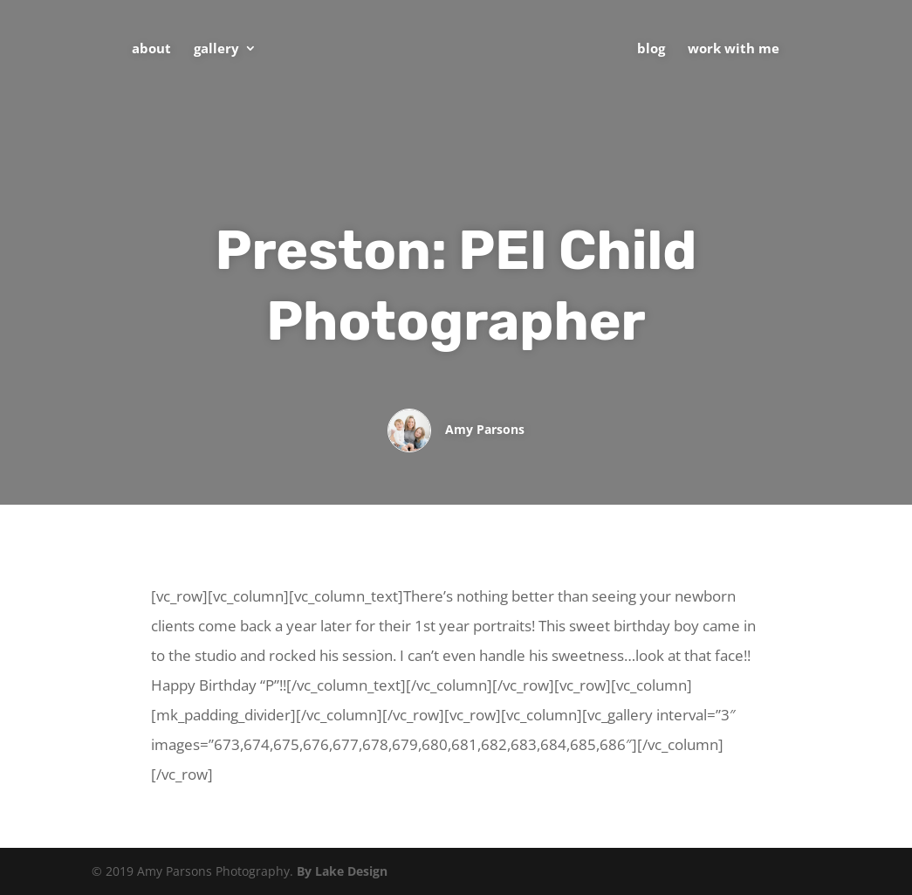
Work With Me (733, 49)
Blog (651, 49)
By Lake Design (342, 871)
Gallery (216, 49)
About (151, 49)
